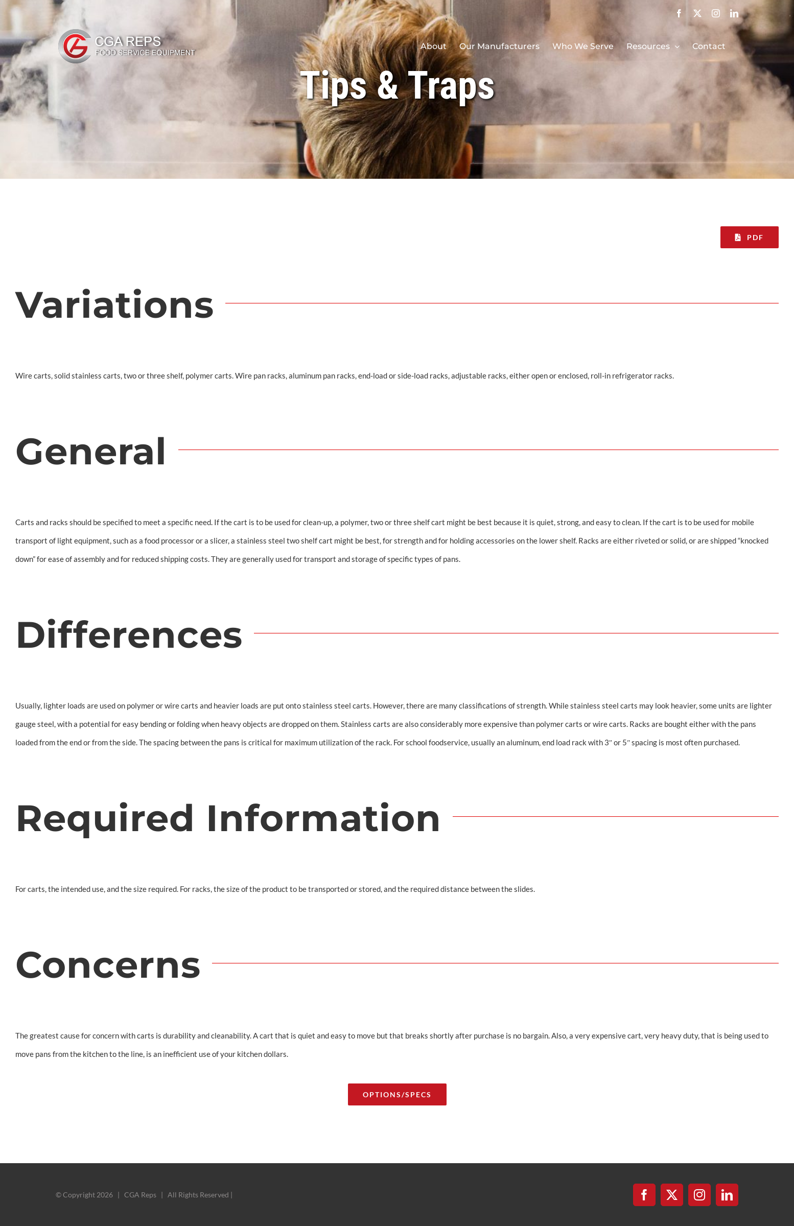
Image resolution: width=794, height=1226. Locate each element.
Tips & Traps (397, 85)
